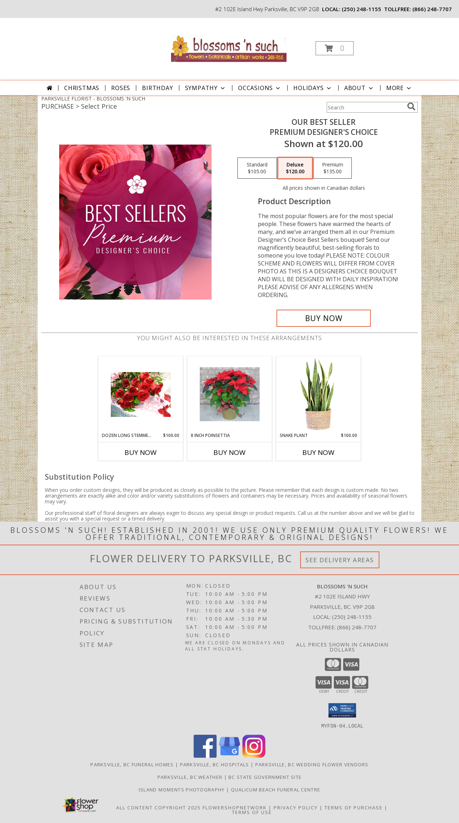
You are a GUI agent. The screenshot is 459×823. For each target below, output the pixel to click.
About (359, 88)
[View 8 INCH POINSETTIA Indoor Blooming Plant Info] (230, 394)
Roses (120, 88)
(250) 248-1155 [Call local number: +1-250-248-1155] (361, 9)
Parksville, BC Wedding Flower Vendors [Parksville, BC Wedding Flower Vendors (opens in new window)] (312, 764)
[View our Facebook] (205, 755)
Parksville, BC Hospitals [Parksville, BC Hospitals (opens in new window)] (214, 764)
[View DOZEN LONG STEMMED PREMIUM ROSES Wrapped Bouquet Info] (141, 394)
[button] (335, 48)
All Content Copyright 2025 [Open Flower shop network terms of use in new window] (158, 807)
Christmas (81, 88)
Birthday (157, 88)
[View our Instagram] (253, 755)
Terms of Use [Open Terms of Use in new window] (252, 812)
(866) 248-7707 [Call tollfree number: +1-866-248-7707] (432, 9)
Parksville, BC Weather (190, 776)
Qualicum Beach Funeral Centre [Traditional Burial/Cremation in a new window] (276, 789)
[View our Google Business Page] (229, 755)
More (399, 88)
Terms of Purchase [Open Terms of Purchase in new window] (354, 807)
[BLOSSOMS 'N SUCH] (228, 46)
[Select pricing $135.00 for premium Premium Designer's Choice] (332, 168)
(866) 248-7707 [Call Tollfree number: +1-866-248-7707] (357, 627)
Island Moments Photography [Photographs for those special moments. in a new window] (182, 789)
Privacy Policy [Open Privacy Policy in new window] (296, 807)
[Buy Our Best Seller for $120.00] (323, 318)
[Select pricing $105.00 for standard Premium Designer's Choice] (257, 168)
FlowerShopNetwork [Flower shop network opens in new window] (235, 807)
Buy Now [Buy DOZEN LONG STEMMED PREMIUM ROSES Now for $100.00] (140, 452)
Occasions (259, 88)
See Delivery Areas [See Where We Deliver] (340, 560)
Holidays (312, 88)
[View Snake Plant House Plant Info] (319, 394)
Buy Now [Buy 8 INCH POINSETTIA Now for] (229, 452)
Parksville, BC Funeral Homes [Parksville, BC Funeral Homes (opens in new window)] (132, 764)
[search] (411, 106)
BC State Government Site (265, 776)
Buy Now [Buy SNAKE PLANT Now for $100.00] (318, 452)
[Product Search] (365, 107)
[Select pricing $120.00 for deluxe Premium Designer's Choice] (295, 168)
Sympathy (205, 88)
